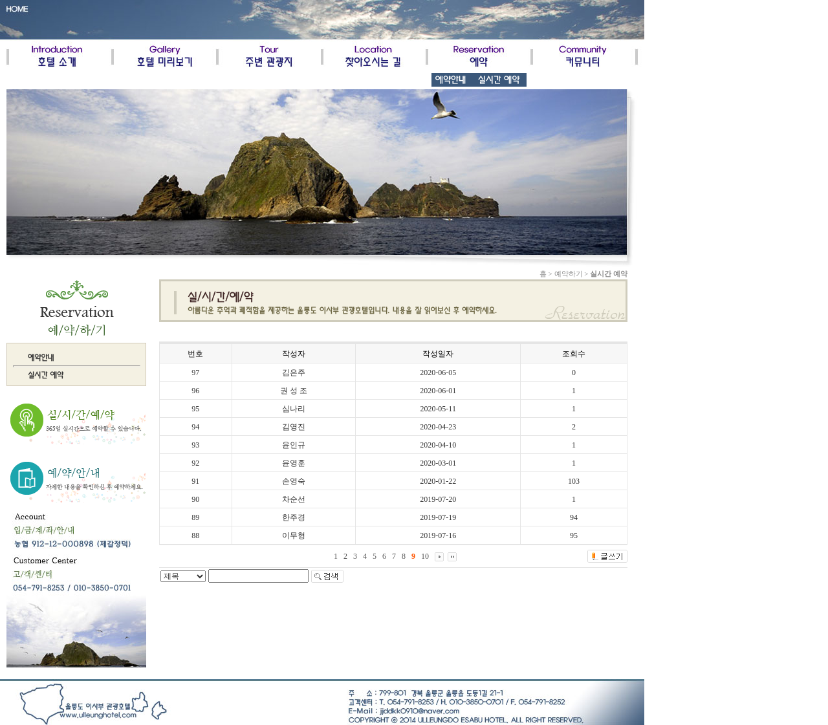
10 (425, 556)
